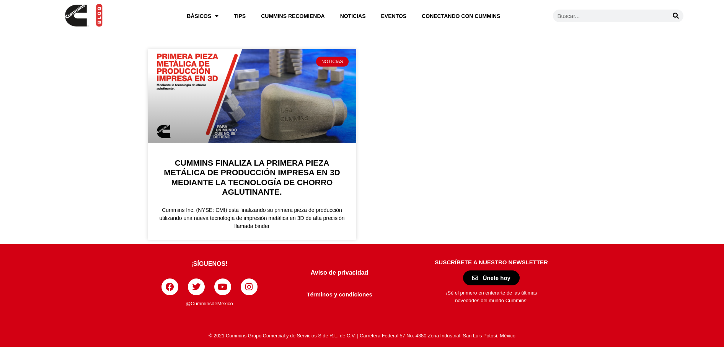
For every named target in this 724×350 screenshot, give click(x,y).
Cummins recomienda (292, 16)
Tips (240, 16)
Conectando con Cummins (461, 16)
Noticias (353, 16)
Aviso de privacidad (340, 272)
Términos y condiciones (339, 294)
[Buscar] (675, 16)
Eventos (394, 16)
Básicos (203, 16)
